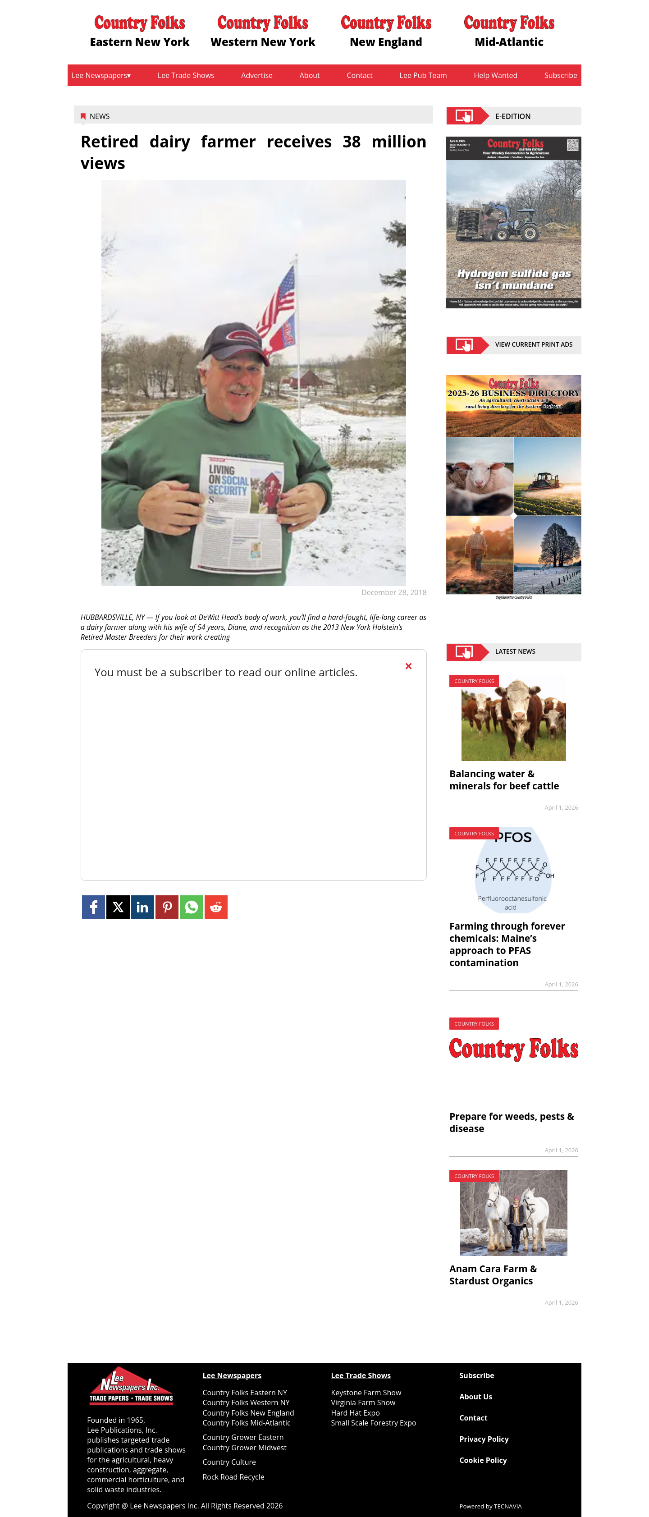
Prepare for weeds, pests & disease (511, 1122)
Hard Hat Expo (355, 1413)
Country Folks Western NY (245, 1402)
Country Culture (229, 1462)
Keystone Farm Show (366, 1393)
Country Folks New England (248, 1413)
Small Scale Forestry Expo (373, 1423)
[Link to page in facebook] (93, 906)
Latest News (515, 652)
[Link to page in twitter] (117, 906)
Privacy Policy (484, 1439)
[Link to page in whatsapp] (191, 906)
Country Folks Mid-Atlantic (246, 1423)
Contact (359, 75)
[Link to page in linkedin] (142, 906)
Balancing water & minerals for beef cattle (504, 779)
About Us (475, 1397)
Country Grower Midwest (244, 1448)
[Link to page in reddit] (216, 906)
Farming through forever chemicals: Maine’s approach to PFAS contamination (507, 944)
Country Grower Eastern (242, 1437)
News (100, 116)
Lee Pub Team (423, 75)
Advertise (257, 75)
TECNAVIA (508, 1506)
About (310, 75)
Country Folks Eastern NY (244, 1393)
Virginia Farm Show (363, 1402)
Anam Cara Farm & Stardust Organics (493, 1274)
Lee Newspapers (99, 75)
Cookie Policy (483, 1460)
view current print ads (534, 345)
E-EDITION (513, 116)
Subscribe (560, 75)
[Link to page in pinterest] (166, 906)
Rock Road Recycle (233, 1477)
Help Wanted (496, 75)
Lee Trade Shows (186, 75)
